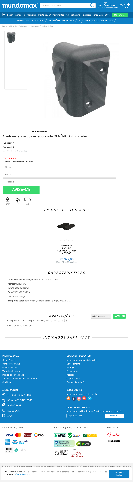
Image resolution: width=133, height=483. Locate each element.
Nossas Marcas (9, 367)
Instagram (14, 405)
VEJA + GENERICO (39, 131)
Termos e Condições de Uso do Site (19, 378)
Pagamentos (72, 371)
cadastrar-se (111, 8)
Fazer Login (109, 5)
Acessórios (35, 26)
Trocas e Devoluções (76, 382)
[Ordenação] (101, 316)
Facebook (13, 410)
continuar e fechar (119, 473)
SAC (9, 415)
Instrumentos (58, 15)
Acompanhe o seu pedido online (81, 360)
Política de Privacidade (13, 375)
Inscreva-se (114, 416)
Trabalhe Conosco (11, 371)
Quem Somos (8, 360)
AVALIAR (119, 316)
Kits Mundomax (30, 15)
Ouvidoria (6, 382)
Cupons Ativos (73, 378)
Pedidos (70, 375)
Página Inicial (7, 26)
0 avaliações (22, 151)
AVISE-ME (21, 189)
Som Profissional (72, 15)
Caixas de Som (47, 26)
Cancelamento (73, 364)
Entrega (70, 367)
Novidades (86, 15)
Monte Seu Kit (44, 15)
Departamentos (14, 15)
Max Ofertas (119, 15)
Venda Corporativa (101, 15)
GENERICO (8, 143)
